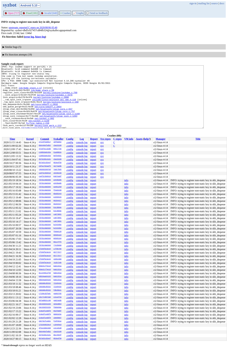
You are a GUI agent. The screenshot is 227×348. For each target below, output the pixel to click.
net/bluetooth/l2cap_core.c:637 (54, 117)
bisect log (40, 36)
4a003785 (57, 294)
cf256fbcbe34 (45, 249)
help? (147, 139)
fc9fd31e (57, 321)
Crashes (65, 13)
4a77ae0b (57, 166)
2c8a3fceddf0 (45, 311)
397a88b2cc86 (45, 301)
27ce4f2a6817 (45, 142)
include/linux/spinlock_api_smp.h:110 (54, 106)
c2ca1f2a (57, 297)
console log (82, 142)
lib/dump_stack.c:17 (30, 92)
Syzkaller (58, 139)
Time (12, 139)
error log (29, 36)
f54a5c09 (57, 190)
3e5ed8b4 (57, 304)
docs (222, 3)
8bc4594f (57, 335)
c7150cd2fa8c (45, 294)
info (126, 180)
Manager (160, 139)
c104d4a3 (57, 325)
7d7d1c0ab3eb (45, 180)
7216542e (57, 283)
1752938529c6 (45, 325)
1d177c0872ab (45, 297)
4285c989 (57, 259)
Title (198, 139)
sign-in (192, 3)
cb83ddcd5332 (45, 283)
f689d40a (57, 307)
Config (69, 139)
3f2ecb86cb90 (45, 328)
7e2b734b (57, 263)
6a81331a (57, 266)
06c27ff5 (57, 242)
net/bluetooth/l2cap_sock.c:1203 (58, 126)
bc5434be (57, 225)
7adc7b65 (57, 170)
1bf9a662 (57, 142)
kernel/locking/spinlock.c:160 (60, 109)
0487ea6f (57, 176)
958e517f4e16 (45, 266)
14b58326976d (45, 170)
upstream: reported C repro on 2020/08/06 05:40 (33, 27)
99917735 (57, 149)
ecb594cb (57, 197)
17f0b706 (57, 249)
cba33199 (57, 145)
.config (69, 142)
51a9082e (57, 152)
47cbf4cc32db (45, 149)
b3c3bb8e (57, 208)
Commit (44, 139)
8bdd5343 (57, 194)
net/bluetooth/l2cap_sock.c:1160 (61, 123)
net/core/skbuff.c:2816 (44, 112)
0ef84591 (57, 156)
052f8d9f (57, 311)
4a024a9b (57, 301)
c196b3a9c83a (45, 152)
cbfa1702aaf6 (45, 166)
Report (94, 139)
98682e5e (57, 314)
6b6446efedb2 (45, 145)
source (214, 3)
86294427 (57, 201)
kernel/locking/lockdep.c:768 (60, 98)
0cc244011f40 (45, 273)
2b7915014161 (45, 159)
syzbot (9, 5)
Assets (139, 139)
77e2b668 (57, 245)
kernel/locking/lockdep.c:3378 (54, 100)
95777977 (57, 252)
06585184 (57, 235)
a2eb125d (57, 187)
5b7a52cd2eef (45, 163)
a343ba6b (57, 180)
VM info (128, 139)
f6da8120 (57, 232)
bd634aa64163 (45, 276)
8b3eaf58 (57, 163)
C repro (117, 139)
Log (82, 139)
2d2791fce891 (45, 321)
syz (102, 142)
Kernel (30, 139)
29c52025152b (45, 304)
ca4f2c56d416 (45, 173)
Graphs (78, 13)
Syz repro (105, 139)
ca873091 (57, 214)
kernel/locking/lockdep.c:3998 (51, 103)
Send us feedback (97, 13)
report (93, 142)
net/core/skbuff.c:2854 (48, 115)
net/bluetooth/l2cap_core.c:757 (56, 120)
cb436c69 (57, 173)
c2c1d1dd (57, 328)
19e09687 (57, 318)
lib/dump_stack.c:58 (42, 95)
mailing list (203, 3)
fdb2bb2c (57, 290)
